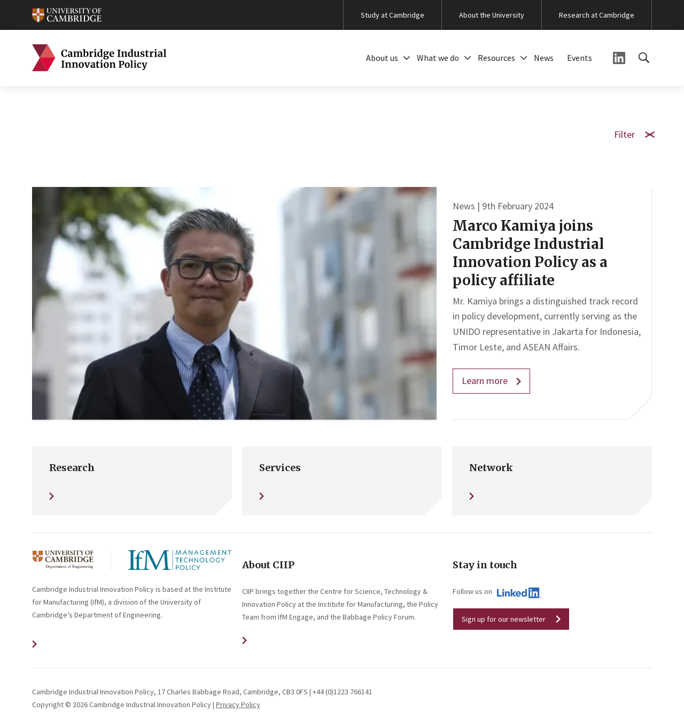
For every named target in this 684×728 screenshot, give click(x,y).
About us (382, 57)
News (544, 57)
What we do (438, 57)
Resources (496, 57)
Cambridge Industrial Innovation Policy (99, 58)
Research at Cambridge (596, 15)
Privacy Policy (238, 704)
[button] (406, 58)
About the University (491, 15)
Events (579, 57)
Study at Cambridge (392, 15)
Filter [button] (633, 133)
